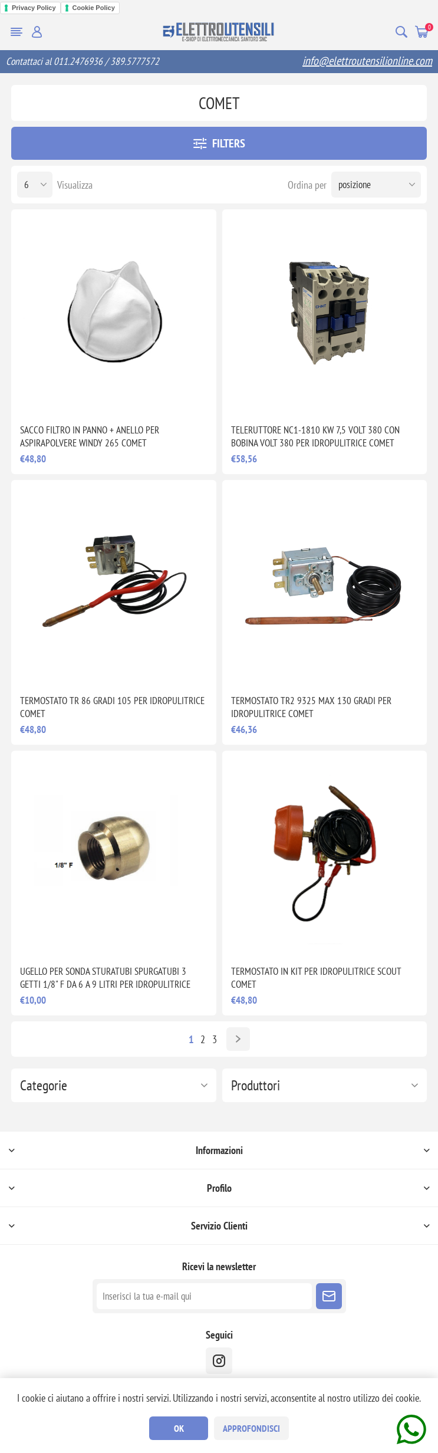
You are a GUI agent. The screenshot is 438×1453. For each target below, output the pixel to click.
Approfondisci (251, 1428)
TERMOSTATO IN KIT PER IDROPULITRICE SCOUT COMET (316, 978)
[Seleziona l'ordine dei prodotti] (376, 185)
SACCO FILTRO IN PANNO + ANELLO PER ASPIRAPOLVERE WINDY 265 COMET (89, 436)
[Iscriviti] (204, 1296)
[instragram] (219, 1360)
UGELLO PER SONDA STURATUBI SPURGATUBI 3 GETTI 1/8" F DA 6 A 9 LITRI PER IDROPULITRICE (105, 978)
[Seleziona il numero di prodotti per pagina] (34, 185)
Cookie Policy (94, 7)
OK (179, 1428)
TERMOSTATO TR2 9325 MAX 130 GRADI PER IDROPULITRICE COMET (311, 707)
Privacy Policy (34, 7)
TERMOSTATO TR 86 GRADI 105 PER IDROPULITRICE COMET (112, 707)
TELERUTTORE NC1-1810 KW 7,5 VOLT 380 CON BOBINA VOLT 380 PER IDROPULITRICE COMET (315, 436)
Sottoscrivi (329, 1296)
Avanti (238, 1039)
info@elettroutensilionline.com (367, 60)
